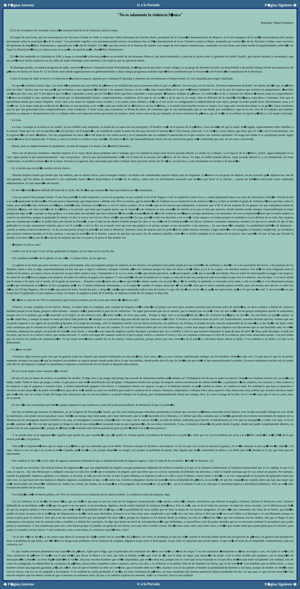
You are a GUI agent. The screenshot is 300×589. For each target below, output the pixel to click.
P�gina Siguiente (281, 5)
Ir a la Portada (148, 5)
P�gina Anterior (18, 5)
